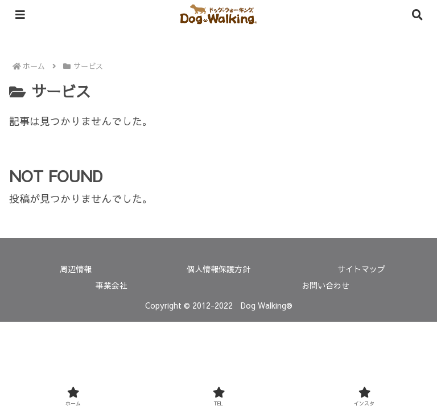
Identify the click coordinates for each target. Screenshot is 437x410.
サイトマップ (361, 268)
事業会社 (111, 285)
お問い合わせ (325, 285)
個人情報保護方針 (218, 268)
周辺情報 (76, 268)
